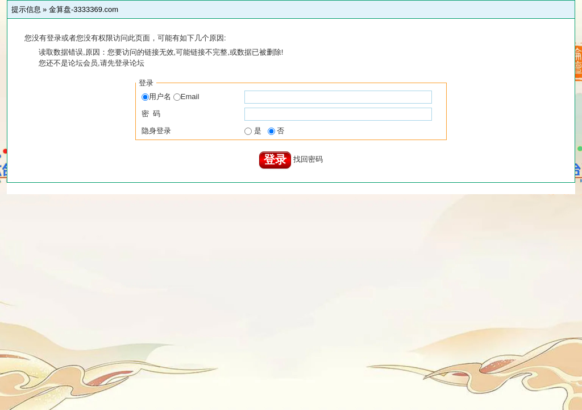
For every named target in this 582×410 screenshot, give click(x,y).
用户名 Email (170, 96)
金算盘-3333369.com (83, 9)
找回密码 (308, 159)
